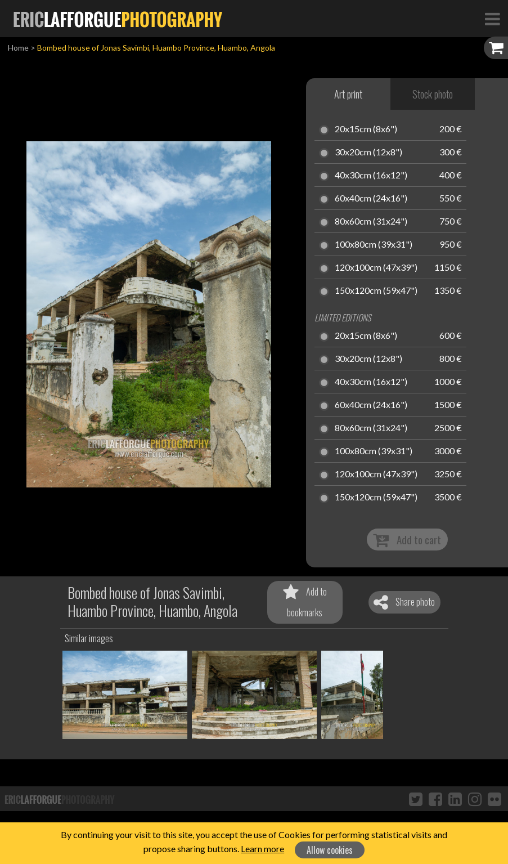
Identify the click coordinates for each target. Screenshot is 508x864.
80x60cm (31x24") (371, 221)
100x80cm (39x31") (373, 244)
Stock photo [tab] (432, 94)
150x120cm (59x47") (376, 291)
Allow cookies (330, 850)
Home (18, 47)
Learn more (262, 848)
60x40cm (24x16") (371, 198)
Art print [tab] (348, 94)
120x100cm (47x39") (376, 267)
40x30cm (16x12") (371, 175)
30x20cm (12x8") (368, 152)
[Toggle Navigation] (492, 18)
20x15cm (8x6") (366, 129)
